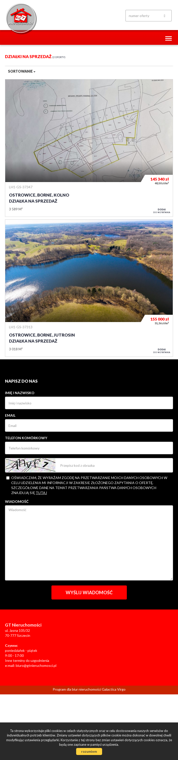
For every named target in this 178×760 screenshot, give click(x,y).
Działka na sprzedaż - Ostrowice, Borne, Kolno (89, 147)
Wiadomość (16, 501)
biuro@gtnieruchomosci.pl (36, 665)
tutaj (41, 493)
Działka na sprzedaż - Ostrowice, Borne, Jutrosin (89, 288)
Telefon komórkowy (26, 438)
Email (10, 415)
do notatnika (161, 211)
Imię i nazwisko (19, 393)
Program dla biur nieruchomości (77, 689)
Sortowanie (21, 71)
